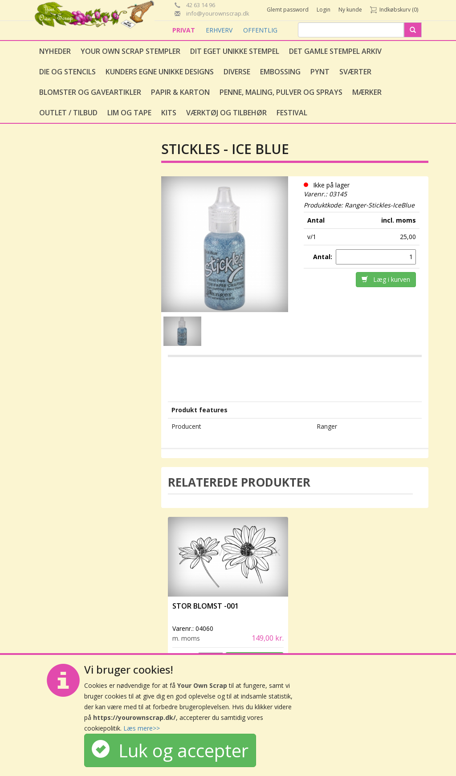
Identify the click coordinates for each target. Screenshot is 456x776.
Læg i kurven (386, 279)
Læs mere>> (141, 728)
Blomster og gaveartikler (90, 92)
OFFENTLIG (260, 30)
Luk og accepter (170, 750)
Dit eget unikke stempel (234, 51)
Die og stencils (67, 72)
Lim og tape (129, 113)
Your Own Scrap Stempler (130, 51)
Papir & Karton (180, 92)
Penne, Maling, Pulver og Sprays (281, 92)
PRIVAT (184, 30)
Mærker (367, 92)
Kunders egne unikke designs (160, 72)
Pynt (320, 72)
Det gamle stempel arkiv (335, 51)
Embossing (280, 72)
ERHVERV (220, 30)
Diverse (237, 72)
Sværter (355, 72)
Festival (292, 113)
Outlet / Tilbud (68, 113)
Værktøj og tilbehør (226, 113)
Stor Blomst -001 (205, 606)
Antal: (323, 256)
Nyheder (55, 51)
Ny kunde (350, 9)
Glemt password (288, 9)
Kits (168, 113)
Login (323, 9)
